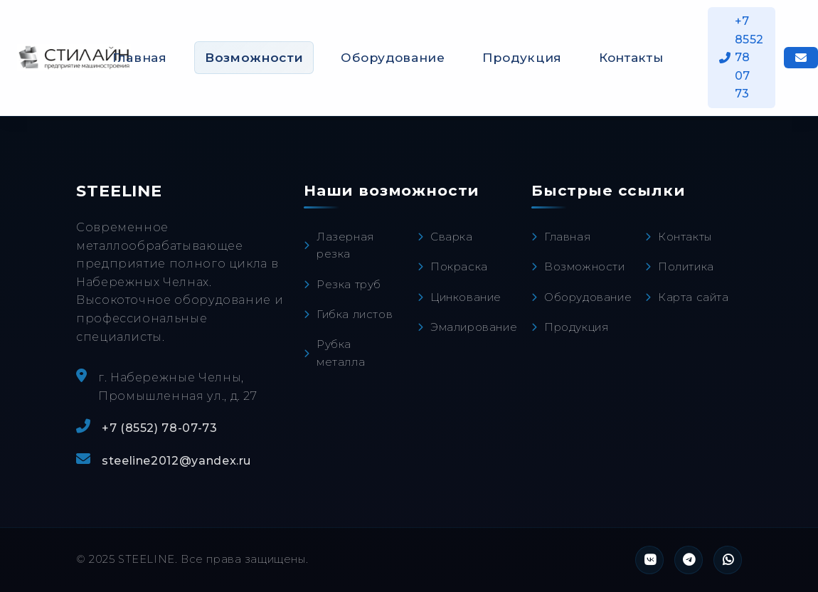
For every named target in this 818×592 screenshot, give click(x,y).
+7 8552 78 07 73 (742, 57)
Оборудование (393, 57)
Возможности (254, 57)
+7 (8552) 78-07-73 (160, 428)
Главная (139, 57)
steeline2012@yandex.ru (176, 460)
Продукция (522, 57)
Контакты (631, 57)
